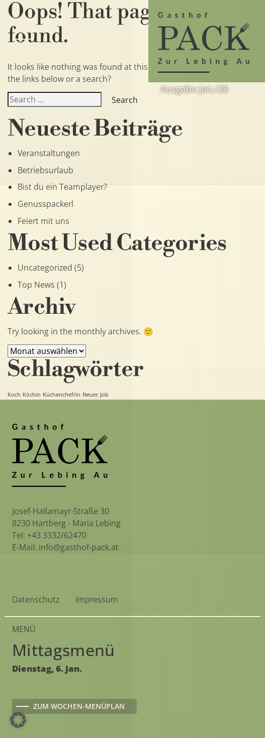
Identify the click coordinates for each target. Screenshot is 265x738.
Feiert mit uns (43, 220)
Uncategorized (45, 267)
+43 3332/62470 (56, 535)
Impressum (96, 599)
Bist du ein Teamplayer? (62, 186)
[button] (18, 720)
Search (125, 99)
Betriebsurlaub (45, 170)
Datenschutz (35, 599)
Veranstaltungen (49, 153)
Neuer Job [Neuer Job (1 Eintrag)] (95, 394)
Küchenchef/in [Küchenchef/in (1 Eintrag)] (61, 394)
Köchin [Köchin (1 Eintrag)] (32, 394)
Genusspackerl (45, 203)
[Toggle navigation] (23, 41)
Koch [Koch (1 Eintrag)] (14, 394)
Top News (36, 284)
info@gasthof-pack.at (79, 547)
